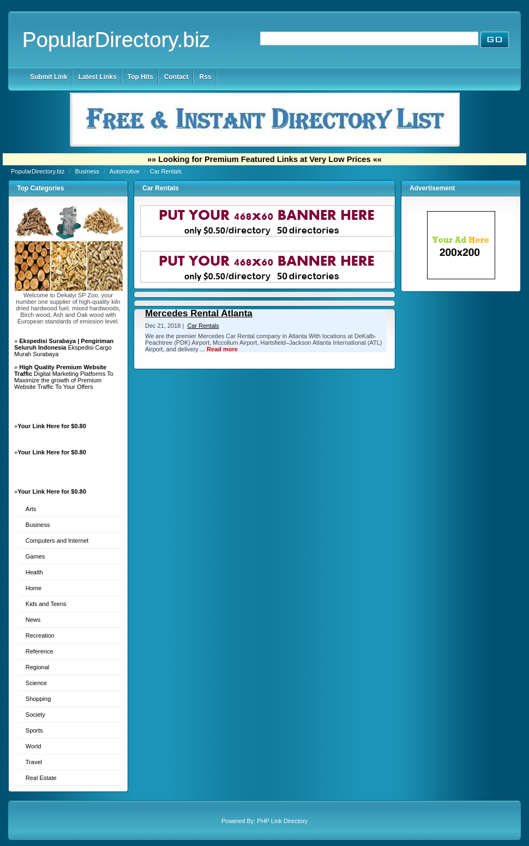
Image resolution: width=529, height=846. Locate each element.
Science (36, 683)
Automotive (125, 171)
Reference (39, 651)
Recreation (40, 635)
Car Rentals (166, 171)
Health (34, 572)
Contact (176, 77)
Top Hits (140, 77)
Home (33, 588)
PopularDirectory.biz (116, 39)
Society (35, 714)
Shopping (38, 698)
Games (35, 556)
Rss (205, 77)
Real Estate (41, 778)
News (33, 619)
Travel (34, 762)
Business (88, 171)
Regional (37, 667)
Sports (34, 730)
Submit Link (49, 77)
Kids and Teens (46, 604)
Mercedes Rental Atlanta (199, 313)
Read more (222, 349)
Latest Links (98, 77)
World (33, 746)
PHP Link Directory (282, 821)
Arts (31, 509)
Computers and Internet (57, 540)
